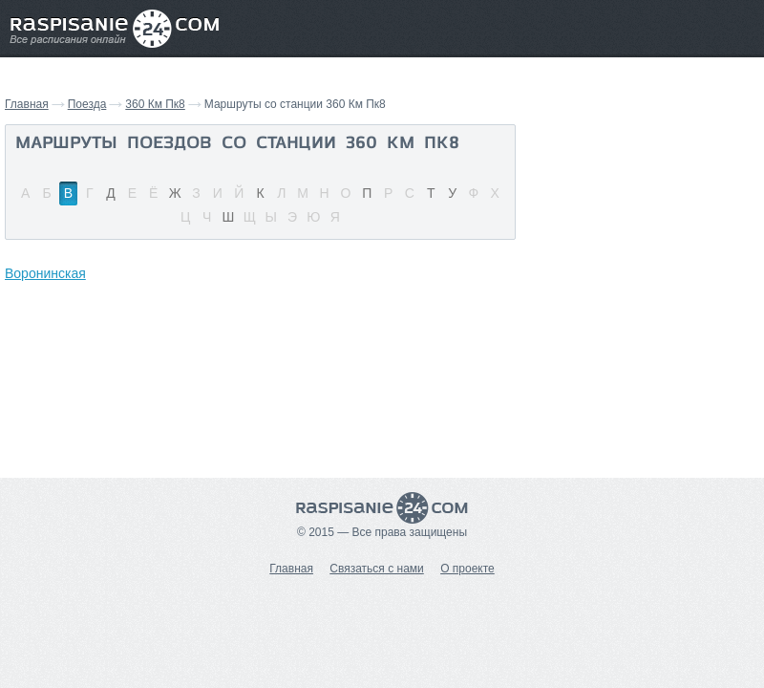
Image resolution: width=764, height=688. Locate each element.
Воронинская (45, 273)
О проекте (467, 568)
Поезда (87, 104)
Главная (27, 104)
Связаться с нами (376, 568)
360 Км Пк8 (154, 104)
